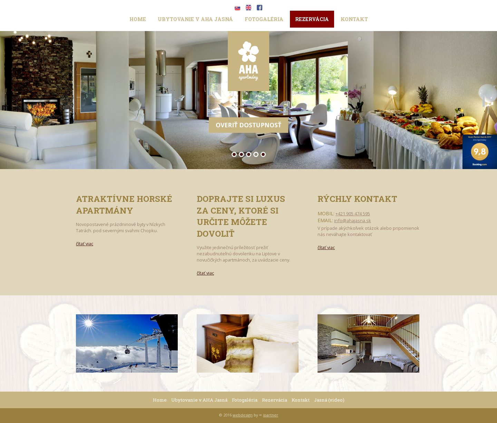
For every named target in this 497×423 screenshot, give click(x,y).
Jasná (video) (329, 400)
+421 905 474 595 (352, 213)
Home (137, 19)
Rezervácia (312, 19)
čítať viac (84, 244)
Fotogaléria (264, 19)
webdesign (243, 414)
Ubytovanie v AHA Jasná (195, 19)
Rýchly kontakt (357, 198)
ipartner (270, 414)
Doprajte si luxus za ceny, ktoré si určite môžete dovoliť (241, 216)
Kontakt (354, 19)
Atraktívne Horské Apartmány (124, 204)
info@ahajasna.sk (352, 220)
